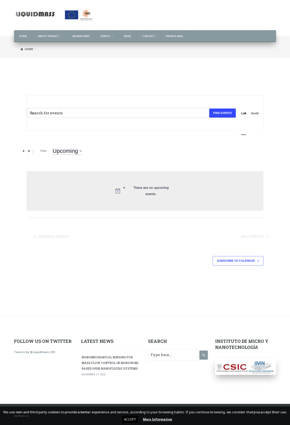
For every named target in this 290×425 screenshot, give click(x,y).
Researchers (81, 36)
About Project (48, 36)
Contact (148, 36)
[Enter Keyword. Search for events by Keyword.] (118, 113)
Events (105, 36)
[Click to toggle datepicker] (67, 151)
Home (23, 36)
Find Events (222, 113)
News (127, 36)
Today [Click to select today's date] (43, 150)
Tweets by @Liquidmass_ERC (35, 353)
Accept (128, 419)
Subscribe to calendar (236, 261)
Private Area (174, 36)
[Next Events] (33, 151)
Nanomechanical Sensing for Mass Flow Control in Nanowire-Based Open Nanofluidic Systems (110, 363)
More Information (158, 419)
